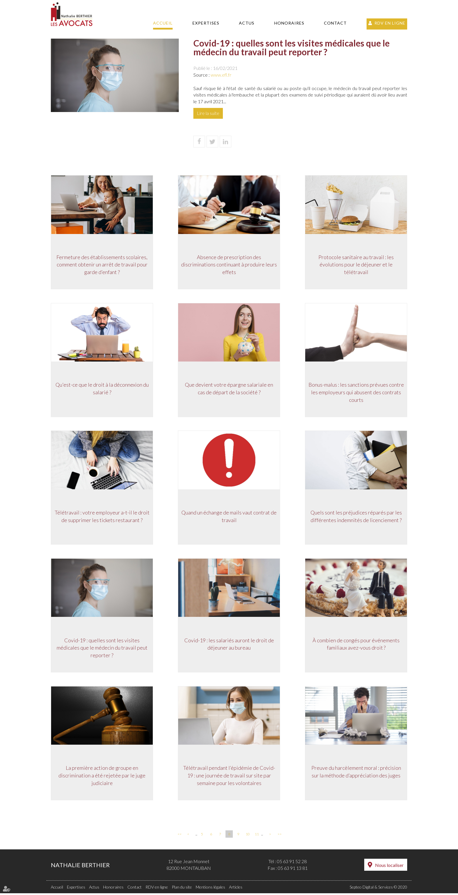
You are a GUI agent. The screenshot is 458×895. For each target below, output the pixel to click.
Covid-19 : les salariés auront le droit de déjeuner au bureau (229, 645)
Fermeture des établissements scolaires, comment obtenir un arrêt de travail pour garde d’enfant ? (102, 264)
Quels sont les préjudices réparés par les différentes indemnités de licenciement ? (356, 517)
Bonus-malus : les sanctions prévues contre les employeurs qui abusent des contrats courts (356, 392)
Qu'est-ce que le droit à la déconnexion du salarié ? (102, 389)
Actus (246, 22)
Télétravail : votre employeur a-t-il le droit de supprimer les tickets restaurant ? (102, 517)
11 (257, 836)
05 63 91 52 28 (292, 863)
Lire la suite (208, 113)
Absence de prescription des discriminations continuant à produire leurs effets (229, 264)
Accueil (163, 22)
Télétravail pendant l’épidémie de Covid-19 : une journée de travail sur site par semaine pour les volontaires (229, 777)
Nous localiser (389, 867)
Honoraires (289, 22)
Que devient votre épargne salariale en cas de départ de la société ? (229, 389)
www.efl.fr (221, 75)
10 (248, 836)
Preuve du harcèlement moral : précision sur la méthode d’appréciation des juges (356, 773)
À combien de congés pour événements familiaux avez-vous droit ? (356, 645)
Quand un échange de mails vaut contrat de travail (229, 517)
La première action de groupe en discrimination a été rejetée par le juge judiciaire (101, 777)
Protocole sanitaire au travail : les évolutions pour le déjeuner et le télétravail (356, 264)
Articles (235, 888)
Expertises (205, 22)
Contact (335, 22)
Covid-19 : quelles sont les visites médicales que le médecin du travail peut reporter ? (102, 649)
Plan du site (182, 888)
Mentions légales (210, 888)
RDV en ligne (389, 22)
